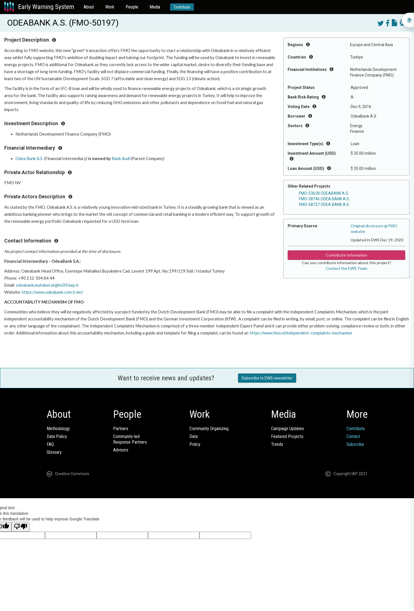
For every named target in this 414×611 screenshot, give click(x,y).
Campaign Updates (287, 428)
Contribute (182, 7)
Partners (120, 428)
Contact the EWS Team (346, 268)
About (89, 7)
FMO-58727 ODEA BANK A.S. (324, 204)
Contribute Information (346, 255)
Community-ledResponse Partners (130, 439)
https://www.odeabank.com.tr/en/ (52, 292)
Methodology (58, 428)
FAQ (50, 444)
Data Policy (57, 436)
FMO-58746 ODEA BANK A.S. (324, 199)
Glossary (54, 452)
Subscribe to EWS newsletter (267, 378)
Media (154, 7)
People (132, 7)
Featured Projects (287, 436)
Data (193, 436)
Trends (277, 444)
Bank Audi (121, 158)
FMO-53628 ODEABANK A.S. (324, 193)
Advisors (120, 450)
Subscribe (355, 444)
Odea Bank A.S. (29, 158)
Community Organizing (209, 428)
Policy (194, 444)
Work (109, 7)
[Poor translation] (21, 527)
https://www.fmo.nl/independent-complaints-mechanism (301, 333)
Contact (353, 436)
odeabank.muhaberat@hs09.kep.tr (47, 285)
